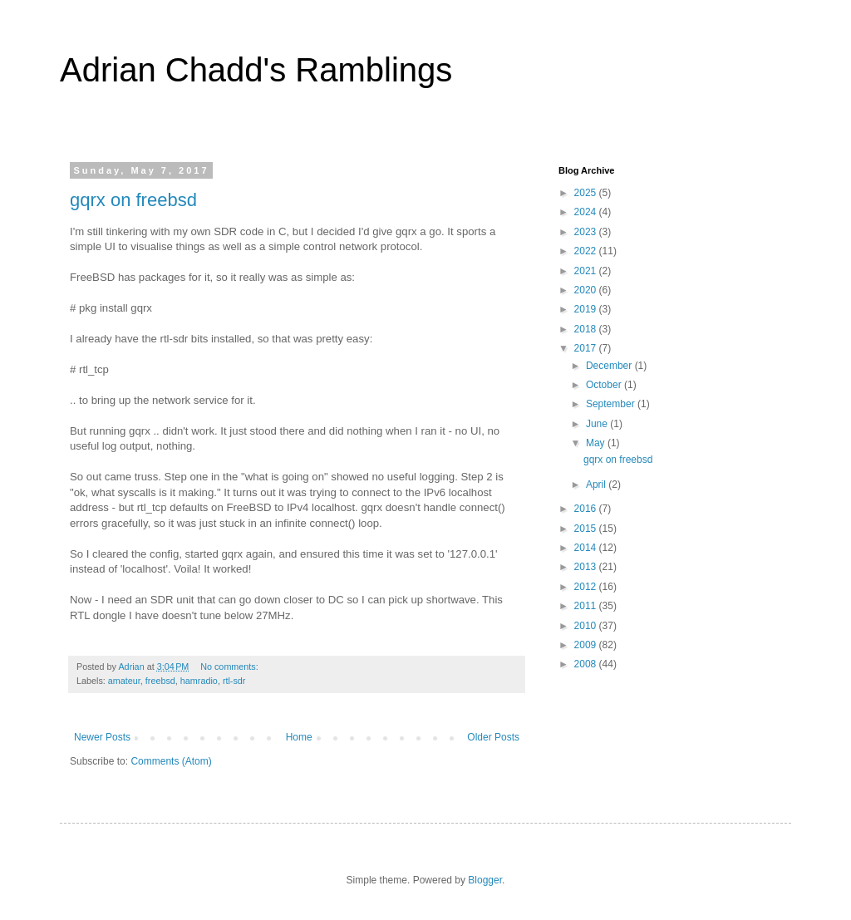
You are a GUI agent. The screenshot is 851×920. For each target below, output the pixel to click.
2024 (586, 212)
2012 (586, 587)
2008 (586, 664)
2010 (586, 626)
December (610, 365)
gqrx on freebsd (133, 199)
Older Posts (493, 737)
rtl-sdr (234, 681)
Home (299, 737)
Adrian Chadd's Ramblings (256, 70)
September (611, 404)
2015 (586, 528)
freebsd (160, 681)
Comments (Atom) (170, 761)
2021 (586, 271)
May (597, 443)
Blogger (485, 880)
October (605, 385)
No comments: (230, 667)
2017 (586, 348)
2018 (586, 329)
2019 (586, 309)
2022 (586, 251)
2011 (586, 606)
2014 (586, 547)
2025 (586, 193)
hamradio (199, 681)
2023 (586, 232)
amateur (124, 681)
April (597, 484)
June (598, 424)
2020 (586, 290)
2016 (586, 508)
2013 (586, 567)
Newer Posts (102, 737)
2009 (586, 645)
